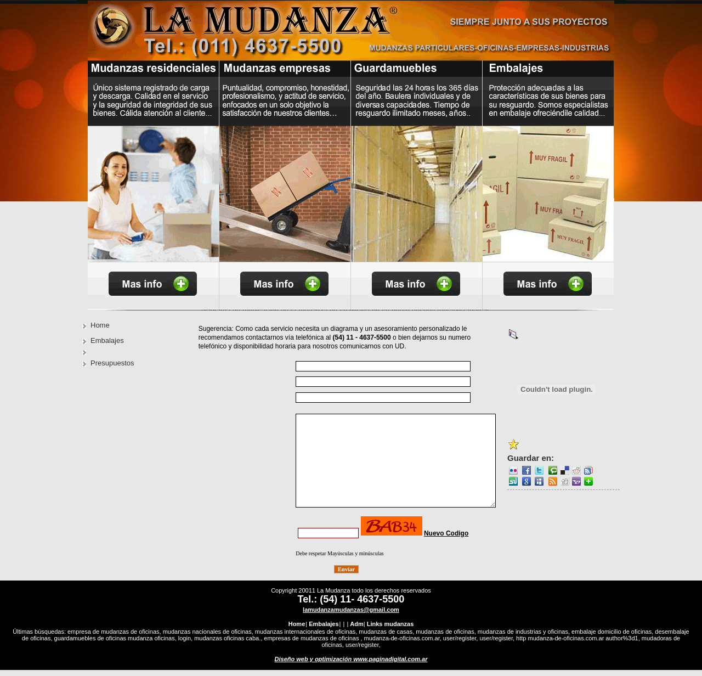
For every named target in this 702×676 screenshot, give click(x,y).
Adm (356, 630)
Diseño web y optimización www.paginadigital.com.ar (351, 665)
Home (100, 325)
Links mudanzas (390, 630)
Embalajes (107, 340)
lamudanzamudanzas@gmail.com (351, 615)
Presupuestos (112, 363)
